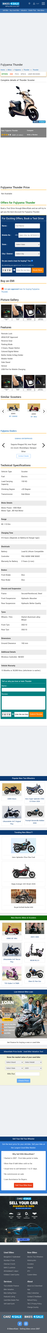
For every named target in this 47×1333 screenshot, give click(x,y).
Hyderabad (16, 1257)
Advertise (35, 1293)
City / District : (8, 253)
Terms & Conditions (27, 265)
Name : (5, 226)
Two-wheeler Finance (11, 1286)
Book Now (37, 270)
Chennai (7, 1264)
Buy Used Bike (14, 10)
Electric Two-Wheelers (35, 1257)
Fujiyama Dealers (9, 431)
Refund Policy (32, 1300)
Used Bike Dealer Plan (11, 1300)
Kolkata (6, 1275)
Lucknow (12, 1267)
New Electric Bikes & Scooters (23, 917)
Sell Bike (5, 10)
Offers (5, 74)
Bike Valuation (9, 1289)
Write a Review (32, 135)
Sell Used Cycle (9, 1304)
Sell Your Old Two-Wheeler (23, 1139)
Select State (29, 3)
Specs (23, 74)
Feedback (37, 1297)
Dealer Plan (32, 10)
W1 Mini (34, 417)
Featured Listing (9, 1297)
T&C (28, 1304)
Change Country (32, 1307)
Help (29, 1293)
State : (4, 244)
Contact (30, 1297)
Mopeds (30, 1267)
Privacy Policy (37, 1304)
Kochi (13, 1264)
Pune (13, 1260)
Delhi (5, 1267)
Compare (30, 130)
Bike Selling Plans (10, 1293)
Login (36, 4)
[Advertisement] (23, 37)
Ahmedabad (8, 1271)
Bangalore (7, 1257)
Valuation (24, 10)
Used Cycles (15, 1275)
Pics (17, 74)
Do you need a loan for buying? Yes (16, 261)
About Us (30, 1286)
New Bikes (40, 10)
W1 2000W (13, 416)
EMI (11, 74)
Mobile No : (6, 235)
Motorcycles (31, 1260)
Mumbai (7, 1260)
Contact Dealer (23, 456)
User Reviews (34, 74)
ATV (28, 1271)
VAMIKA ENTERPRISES (23, 438)
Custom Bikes (32, 1275)
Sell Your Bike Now (23, 1185)
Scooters (30, 1264)
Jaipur (16, 1271)
